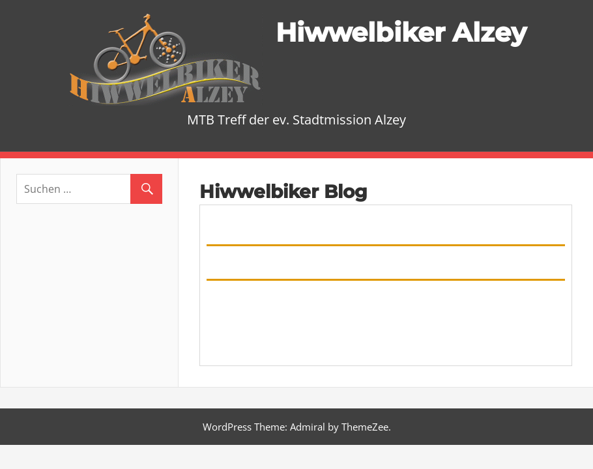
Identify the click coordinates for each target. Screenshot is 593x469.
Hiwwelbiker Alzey (401, 32)
